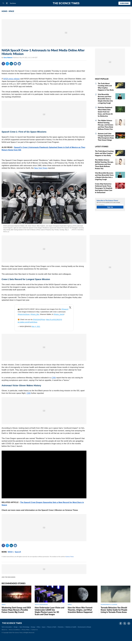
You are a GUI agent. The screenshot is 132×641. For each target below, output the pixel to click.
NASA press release (11, 79)
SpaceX (18, 552)
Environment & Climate (84, 627)
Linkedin (11, 63)
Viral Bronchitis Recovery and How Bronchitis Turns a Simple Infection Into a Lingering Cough (105, 98)
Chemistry (61, 627)
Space (43, 627)
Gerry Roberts (8, 57)
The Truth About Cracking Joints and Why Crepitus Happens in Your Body (104, 153)
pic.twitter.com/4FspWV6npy (27, 322)
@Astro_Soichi (59, 314)
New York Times (40, 168)
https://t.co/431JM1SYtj (54, 319)
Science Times (70, 556)
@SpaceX (64, 309)
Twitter (7, 63)
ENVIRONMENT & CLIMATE (109, 604)
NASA (10, 552)
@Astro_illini (34, 314)
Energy (33, 627)
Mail (19, 63)
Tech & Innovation (7, 627)
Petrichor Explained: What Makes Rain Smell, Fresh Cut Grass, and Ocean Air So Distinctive (105, 111)
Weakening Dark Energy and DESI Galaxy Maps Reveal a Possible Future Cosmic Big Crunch (16, 609)
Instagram (128, 623)
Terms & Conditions (14, 629)
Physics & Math (51, 627)
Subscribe (124, 3)
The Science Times (66, 3)
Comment (15, 63)
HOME (4, 11)
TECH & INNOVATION (41, 604)
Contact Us (34, 629)
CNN (54, 378)
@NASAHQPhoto (39, 319)
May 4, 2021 (36, 326)
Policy (38, 627)
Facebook (3, 63)
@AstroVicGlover (24, 314)
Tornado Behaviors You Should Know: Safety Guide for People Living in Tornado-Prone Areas (114, 609)
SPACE (11, 11)
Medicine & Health (71, 627)
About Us (4, 629)
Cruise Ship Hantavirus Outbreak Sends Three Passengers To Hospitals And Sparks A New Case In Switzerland (103, 188)
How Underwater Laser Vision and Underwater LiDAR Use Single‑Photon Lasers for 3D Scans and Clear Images (49, 611)
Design (16, 627)
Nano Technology (24, 627)
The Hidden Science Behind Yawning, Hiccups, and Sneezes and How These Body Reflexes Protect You (105, 124)
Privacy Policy (26, 629)
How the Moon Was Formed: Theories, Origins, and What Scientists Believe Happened (80, 609)
